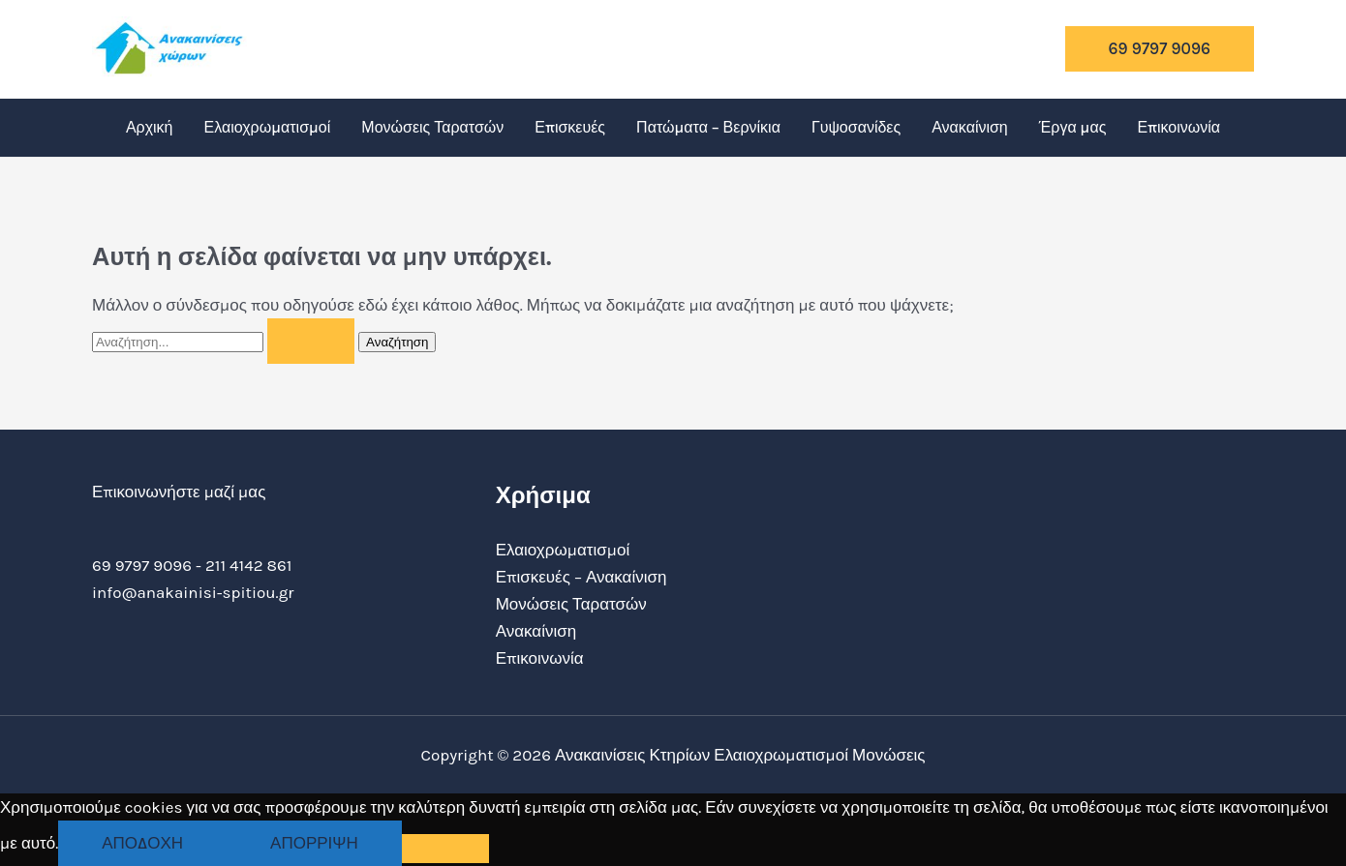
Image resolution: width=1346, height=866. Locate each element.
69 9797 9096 (142, 565)
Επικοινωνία (1178, 127)
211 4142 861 (248, 565)
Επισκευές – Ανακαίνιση (581, 576)
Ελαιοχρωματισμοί (267, 127)
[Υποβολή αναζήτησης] (310, 341)
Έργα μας (1073, 127)
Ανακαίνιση (970, 127)
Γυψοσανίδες (856, 127)
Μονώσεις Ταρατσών (432, 127)
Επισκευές (570, 127)
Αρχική (149, 127)
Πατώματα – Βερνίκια (708, 127)
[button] (1159, 49)
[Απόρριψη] (445, 848)
